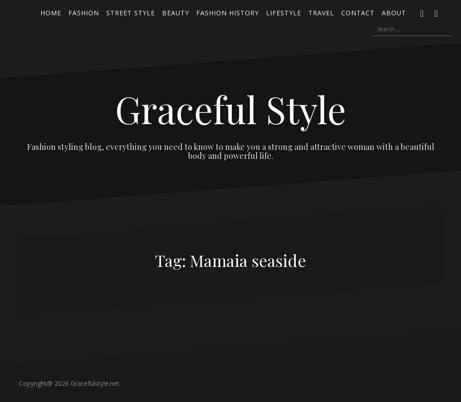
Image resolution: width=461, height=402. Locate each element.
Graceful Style (230, 109)
